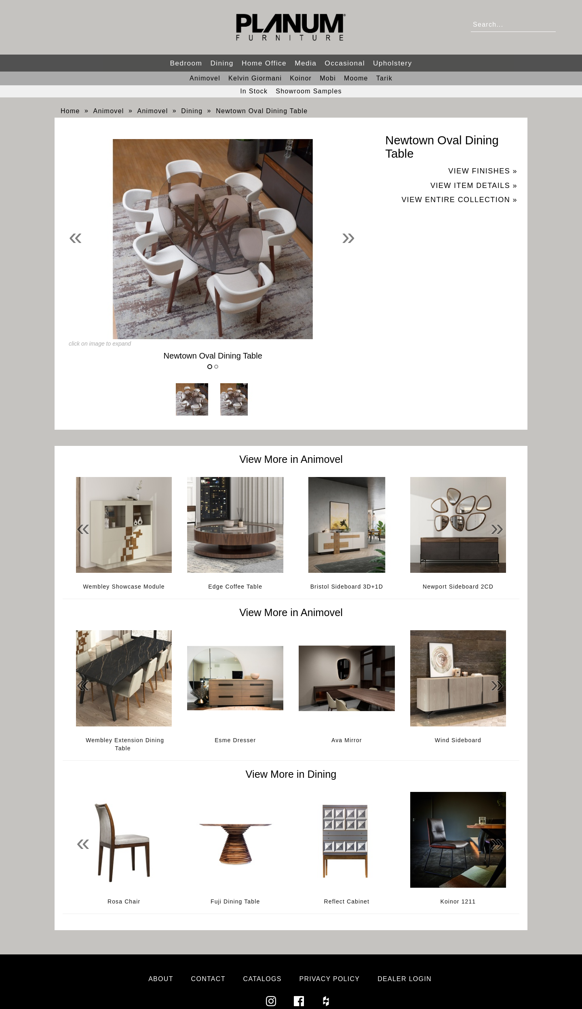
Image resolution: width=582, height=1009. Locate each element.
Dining (221, 63)
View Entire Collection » (459, 200)
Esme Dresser (235, 740)
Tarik (384, 78)
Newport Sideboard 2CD (458, 586)
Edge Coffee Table (235, 586)
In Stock (254, 91)
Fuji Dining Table (235, 901)
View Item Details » (473, 186)
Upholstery (392, 63)
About (160, 978)
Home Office (264, 63)
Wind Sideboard (458, 740)
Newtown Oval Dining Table (262, 111)
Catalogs (262, 978)
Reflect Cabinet (347, 901)
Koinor (301, 78)
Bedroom (186, 63)
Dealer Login (404, 978)
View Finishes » (482, 171)
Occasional (345, 63)
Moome (356, 78)
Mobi (328, 78)
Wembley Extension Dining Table (125, 744)
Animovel (205, 78)
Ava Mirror (346, 740)
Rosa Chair (124, 901)
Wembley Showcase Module (124, 586)
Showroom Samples (309, 91)
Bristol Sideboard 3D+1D (346, 586)
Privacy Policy (329, 978)
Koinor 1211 (458, 901)
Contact (208, 978)
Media (305, 63)
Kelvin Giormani (255, 78)
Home (70, 111)
